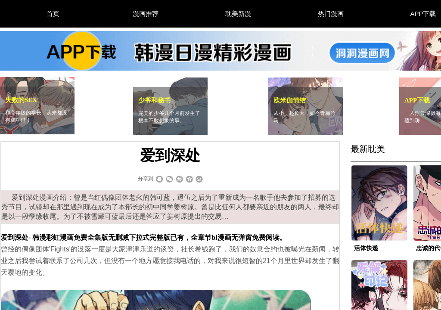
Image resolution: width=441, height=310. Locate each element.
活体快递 (366, 248)
